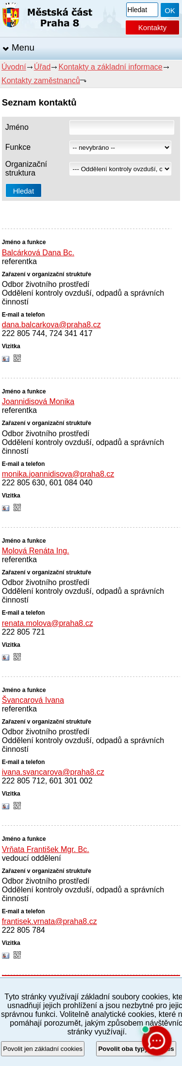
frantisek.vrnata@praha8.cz (49, 921)
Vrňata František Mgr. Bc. (45, 849)
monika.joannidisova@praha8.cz (58, 474)
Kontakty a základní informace (110, 67)
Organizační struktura (26, 168)
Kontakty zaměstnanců (40, 80)
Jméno (17, 127)
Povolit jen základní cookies (43, 1048)
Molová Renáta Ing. (35, 551)
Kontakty (152, 27)
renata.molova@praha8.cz (47, 623)
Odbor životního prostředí (46, 284)
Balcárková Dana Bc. (38, 253)
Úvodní (13, 67)
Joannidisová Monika (38, 401)
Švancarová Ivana (33, 700)
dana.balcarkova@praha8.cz (51, 324)
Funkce (18, 147)
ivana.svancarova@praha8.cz (53, 772)
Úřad (42, 67)
